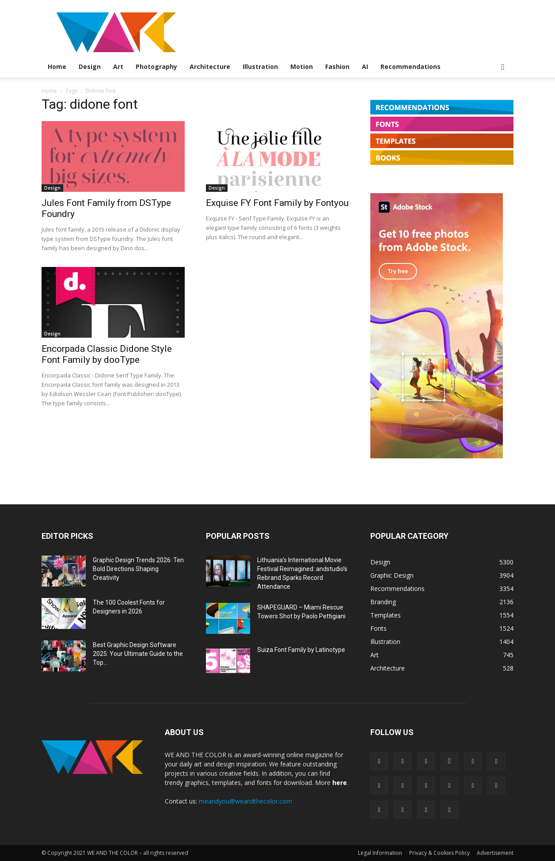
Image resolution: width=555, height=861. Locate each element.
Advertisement (495, 853)
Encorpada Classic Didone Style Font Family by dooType (107, 354)
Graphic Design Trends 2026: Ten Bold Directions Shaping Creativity (138, 568)
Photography (156, 66)
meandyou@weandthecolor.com (245, 801)
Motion (301, 66)
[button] (502, 67)
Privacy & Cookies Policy (439, 853)
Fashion (337, 66)
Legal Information (380, 853)
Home (57, 66)
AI (365, 66)
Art (118, 66)
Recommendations (410, 66)
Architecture (210, 66)
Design (90, 66)
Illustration (260, 66)
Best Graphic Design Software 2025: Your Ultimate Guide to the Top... (138, 653)
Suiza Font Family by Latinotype (301, 649)
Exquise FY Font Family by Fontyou (277, 203)
